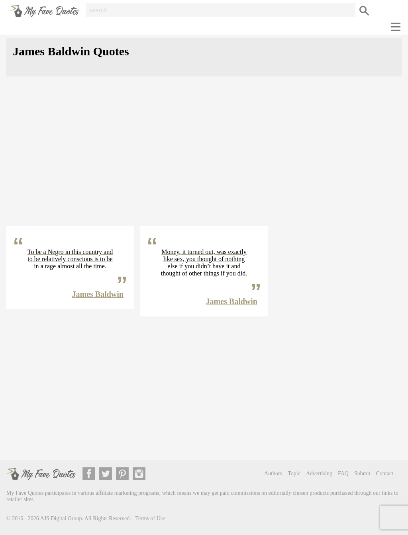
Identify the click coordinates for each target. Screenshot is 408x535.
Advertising (319, 473)
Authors (273, 473)
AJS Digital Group (61, 518)
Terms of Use (150, 518)
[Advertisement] (204, 157)
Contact (384, 473)
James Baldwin (98, 294)
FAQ (343, 473)
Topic (294, 473)
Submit (362, 473)
